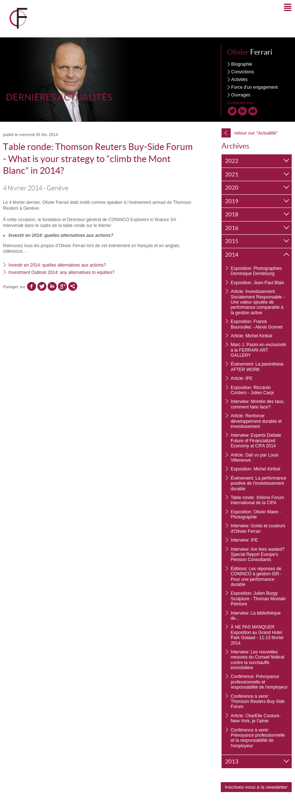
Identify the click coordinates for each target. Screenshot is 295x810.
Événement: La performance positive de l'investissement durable (258, 483)
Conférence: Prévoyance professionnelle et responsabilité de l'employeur (259, 682)
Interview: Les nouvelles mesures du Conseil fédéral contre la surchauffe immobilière (257, 659)
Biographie (241, 64)
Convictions (242, 71)
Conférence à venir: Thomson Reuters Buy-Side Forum (258, 702)
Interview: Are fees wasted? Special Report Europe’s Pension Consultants (258, 554)
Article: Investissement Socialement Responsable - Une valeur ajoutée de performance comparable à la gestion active (258, 302)
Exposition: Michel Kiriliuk (255, 469)
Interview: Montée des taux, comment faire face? (258, 404)
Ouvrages (240, 95)
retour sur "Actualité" (250, 133)
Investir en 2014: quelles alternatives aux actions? (57, 265)
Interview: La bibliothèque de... (256, 616)
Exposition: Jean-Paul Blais (257, 282)
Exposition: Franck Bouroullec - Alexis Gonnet (257, 324)
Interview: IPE (244, 540)
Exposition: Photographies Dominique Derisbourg (256, 271)
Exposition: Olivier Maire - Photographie (256, 514)
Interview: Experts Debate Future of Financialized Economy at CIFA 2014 (256, 440)
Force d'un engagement (254, 87)
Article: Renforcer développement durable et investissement (256, 421)
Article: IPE (241, 378)
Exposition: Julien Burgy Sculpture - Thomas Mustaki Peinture (258, 598)
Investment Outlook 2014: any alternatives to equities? (61, 272)
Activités (239, 79)
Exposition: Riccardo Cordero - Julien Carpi (252, 390)
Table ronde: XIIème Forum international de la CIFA (257, 500)
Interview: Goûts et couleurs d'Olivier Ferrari (258, 528)
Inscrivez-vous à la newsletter (256, 787)
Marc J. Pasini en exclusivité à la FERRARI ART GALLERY (258, 350)
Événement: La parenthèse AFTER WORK (257, 367)
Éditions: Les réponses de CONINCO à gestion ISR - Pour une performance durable (256, 576)
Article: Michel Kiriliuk (251, 335)
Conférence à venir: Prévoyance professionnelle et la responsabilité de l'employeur (258, 737)
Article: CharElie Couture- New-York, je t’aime (256, 718)
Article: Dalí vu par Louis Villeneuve (254, 457)
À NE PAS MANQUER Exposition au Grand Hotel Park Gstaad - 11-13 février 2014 (257, 634)
